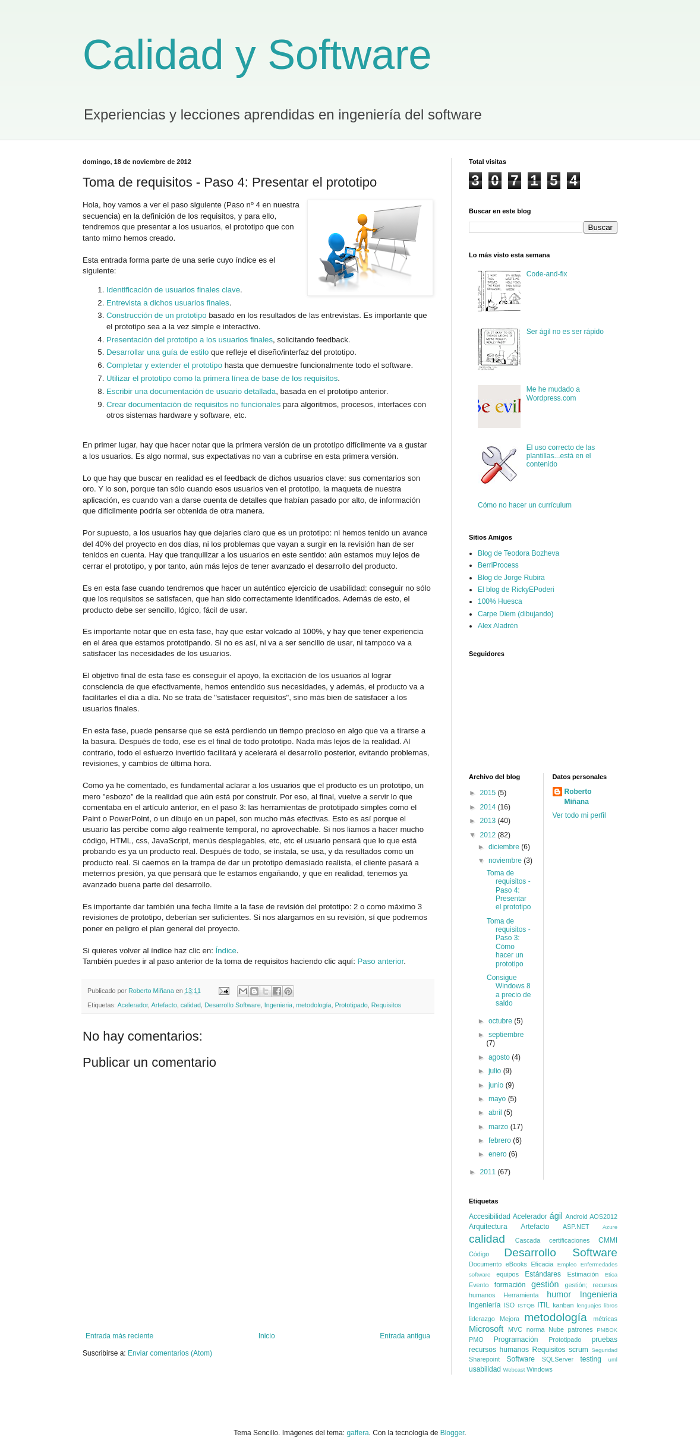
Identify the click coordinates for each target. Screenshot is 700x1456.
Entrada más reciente (119, 1336)
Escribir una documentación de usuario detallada (191, 391)
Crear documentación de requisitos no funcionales (193, 404)
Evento (479, 1284)
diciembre (504, 847)
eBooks (516, 1264)
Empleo (567, 1264)
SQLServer (557, 1359)
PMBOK (607, 1329)
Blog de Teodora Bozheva (518, 553)
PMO (476, 1339)
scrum (578, 1349)
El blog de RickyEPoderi (516, 589)
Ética (611, 1274)
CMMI (607, 1240)
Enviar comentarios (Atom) (170, 1353)
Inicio (266, 1336)
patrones (580, 1329)
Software (521, 1359)
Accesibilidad (489, 1216)
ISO (509, 1305)
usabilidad (485, 1369)
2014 (489, 807)
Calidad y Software (257, 54)
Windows (539, 1369)
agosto (500, 1057)
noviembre (506, 860)
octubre (501, 1021)
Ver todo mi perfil (579, 815)
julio (495, 1071)
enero (498, 1154)
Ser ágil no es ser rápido (565, 331)
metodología (313, 1005)
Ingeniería (484, 1305)
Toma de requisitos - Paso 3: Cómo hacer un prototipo (509, 942)
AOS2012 (603, 1216)
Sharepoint (484, 1359)
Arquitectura (488, 1226)
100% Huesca (500, 601)
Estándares (543, 1274)
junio (497, 1085)
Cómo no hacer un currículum (525, 505)
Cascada (528, 1240)
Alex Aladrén (498, 626)
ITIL (543, 1305)
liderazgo (482, 1318)
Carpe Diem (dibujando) (515, 614)
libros (610, 1305)
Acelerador (132, 1005)
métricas (605, 1318)
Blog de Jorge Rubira (511, 577)
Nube (556, 1329)
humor (559, 1294)
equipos (507, 1274)
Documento (485, 1264)
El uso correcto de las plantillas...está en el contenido (560, 456)
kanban (563, 1305)
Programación (516, 1339)
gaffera (357, 1433)
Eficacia (542, 1264)
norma (535, 1329)
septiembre (506, 1034)
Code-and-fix (546, 274)
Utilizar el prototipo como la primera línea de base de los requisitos (222, 378)
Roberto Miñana (578, 796)
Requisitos (386, 1005)
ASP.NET (576, 1226)
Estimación (583, 1274)
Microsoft (486, 1329)
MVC (515, 1329)
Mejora (509, 1318)
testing (590, 1359)
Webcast (514, 1369)
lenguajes (588, 1305)
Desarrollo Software (232, 1005)
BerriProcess (498, 565)
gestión (545, 1284)
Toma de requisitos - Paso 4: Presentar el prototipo (509, 890)
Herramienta (520, 1295)
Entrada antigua (405, 1336)
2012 (489, 835)
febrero (500, 1140)
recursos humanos (499, 1349)
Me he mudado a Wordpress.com (553, 393)
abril (496, 1112)
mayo (498, 1099)
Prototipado (351, 1005)
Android (577, 1216)
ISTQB (526, 1305)
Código (479, 1254)
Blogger (452, 1433)
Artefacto (163, 1005)
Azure (610, 1227)
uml (612, 1359)
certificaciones (569, 1240)
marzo (499, 1127)
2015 (489, 793)
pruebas (604, 1339)
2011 (489, 1172)
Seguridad (604, 1350)
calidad (191, 1005)
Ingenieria (278, 1005)
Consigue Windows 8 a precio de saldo (509, 990)
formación (510, 1285)
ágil (556, 1216)
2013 (489, 821)
